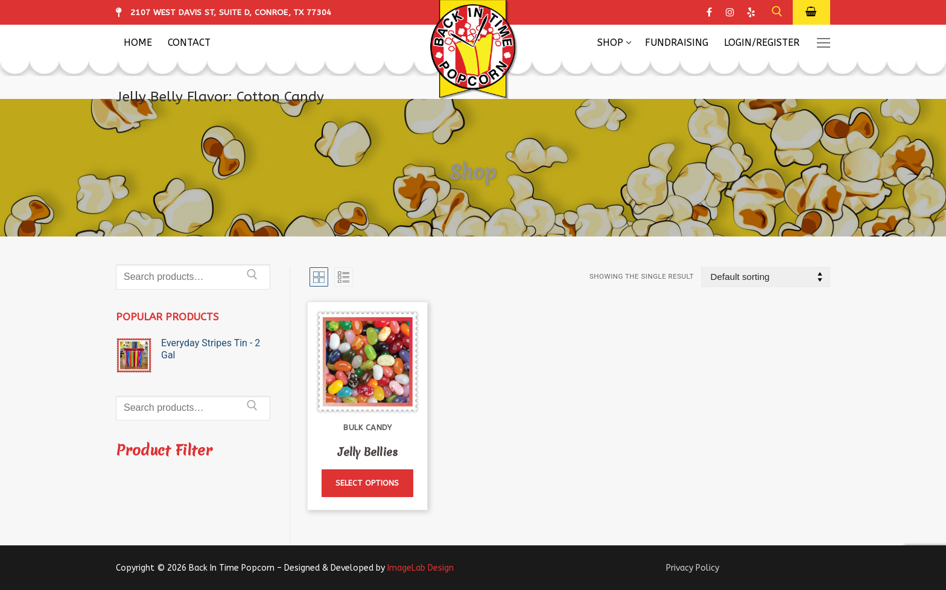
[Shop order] (765, 277)
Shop (473, 171)
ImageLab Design (420, 568)
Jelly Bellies (368, 452)
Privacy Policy (692, 568)
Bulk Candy (367, 427)
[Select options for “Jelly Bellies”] (367, 483)
